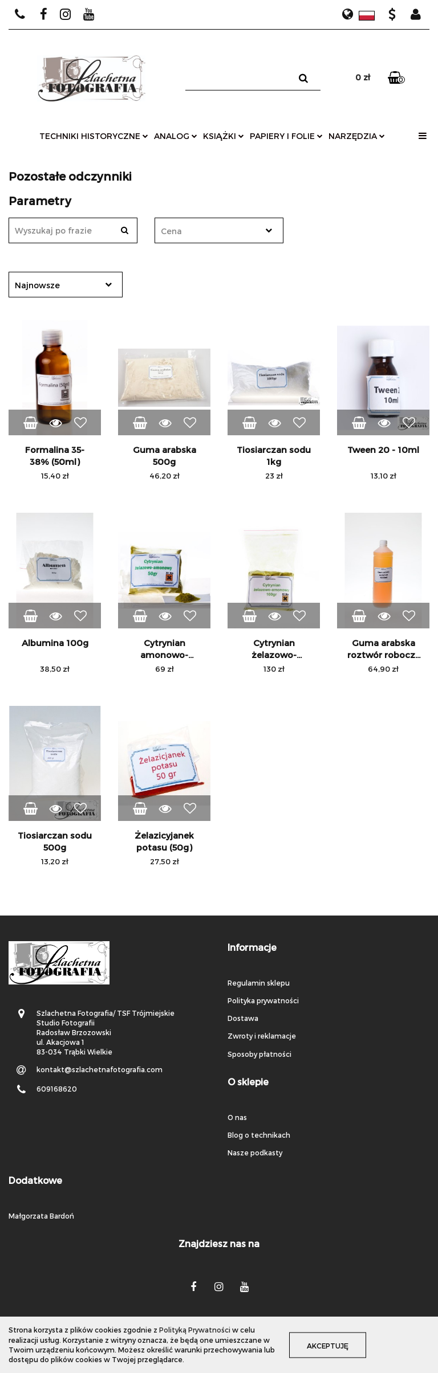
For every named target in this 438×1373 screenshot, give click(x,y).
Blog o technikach (259, 1135)
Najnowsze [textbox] (37, 285)
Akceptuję (327, 1345)
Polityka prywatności (263, 1000)
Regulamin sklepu (259, 983)
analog (175, 136)
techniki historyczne (93, 136)
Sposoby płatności (259, 1054)
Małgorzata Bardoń (41, 1216)
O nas (237, 1117)
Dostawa (243, 1018)
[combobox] (219, 230)
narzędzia (356, 136)
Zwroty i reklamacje (262, 1036)
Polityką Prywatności (194, 1330)
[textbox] (209, 231)
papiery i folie (286, 136)
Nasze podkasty (255, 1153)
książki (223, 136)
